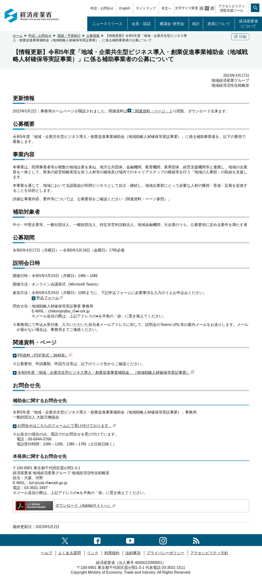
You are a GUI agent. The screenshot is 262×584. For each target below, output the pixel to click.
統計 (196, 24)
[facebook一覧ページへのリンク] (97, 540)
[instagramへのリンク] (163, 540)
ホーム (18, 36)
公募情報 (93, 36)
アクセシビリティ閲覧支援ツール (231, 8)
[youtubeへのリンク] (130, 540)
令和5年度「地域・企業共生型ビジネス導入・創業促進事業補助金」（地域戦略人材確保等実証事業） (105, 373)
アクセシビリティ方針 (209, 553)
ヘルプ (46, 553)
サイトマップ (146, 8)
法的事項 (132, 553)
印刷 (240, 37)
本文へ (166, 8)
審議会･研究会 (172, 24)
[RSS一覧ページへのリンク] (196, 540)
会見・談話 (141, 24)
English (124, 8)
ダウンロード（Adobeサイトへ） (65, 505)
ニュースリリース (107, 24)
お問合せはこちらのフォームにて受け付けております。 (66, 426)
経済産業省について (248, 23)
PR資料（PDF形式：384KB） (45, 355)
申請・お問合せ (102, 8)
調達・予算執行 (69, 36)
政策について (219, 24)
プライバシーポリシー (165, 553)
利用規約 (111, 553)
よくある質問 (69, 553)
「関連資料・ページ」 (150, 111)
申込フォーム (49, 298)
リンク (92, 553)
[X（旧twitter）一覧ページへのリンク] (65, 540)
